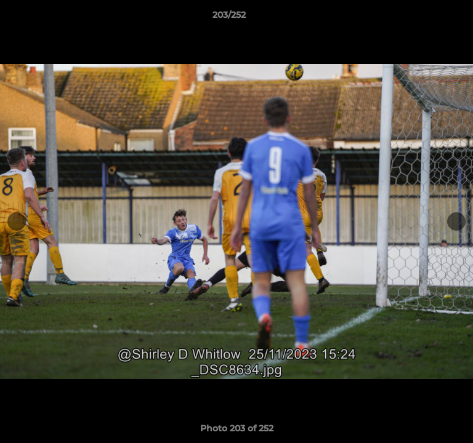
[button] (428, 17)
